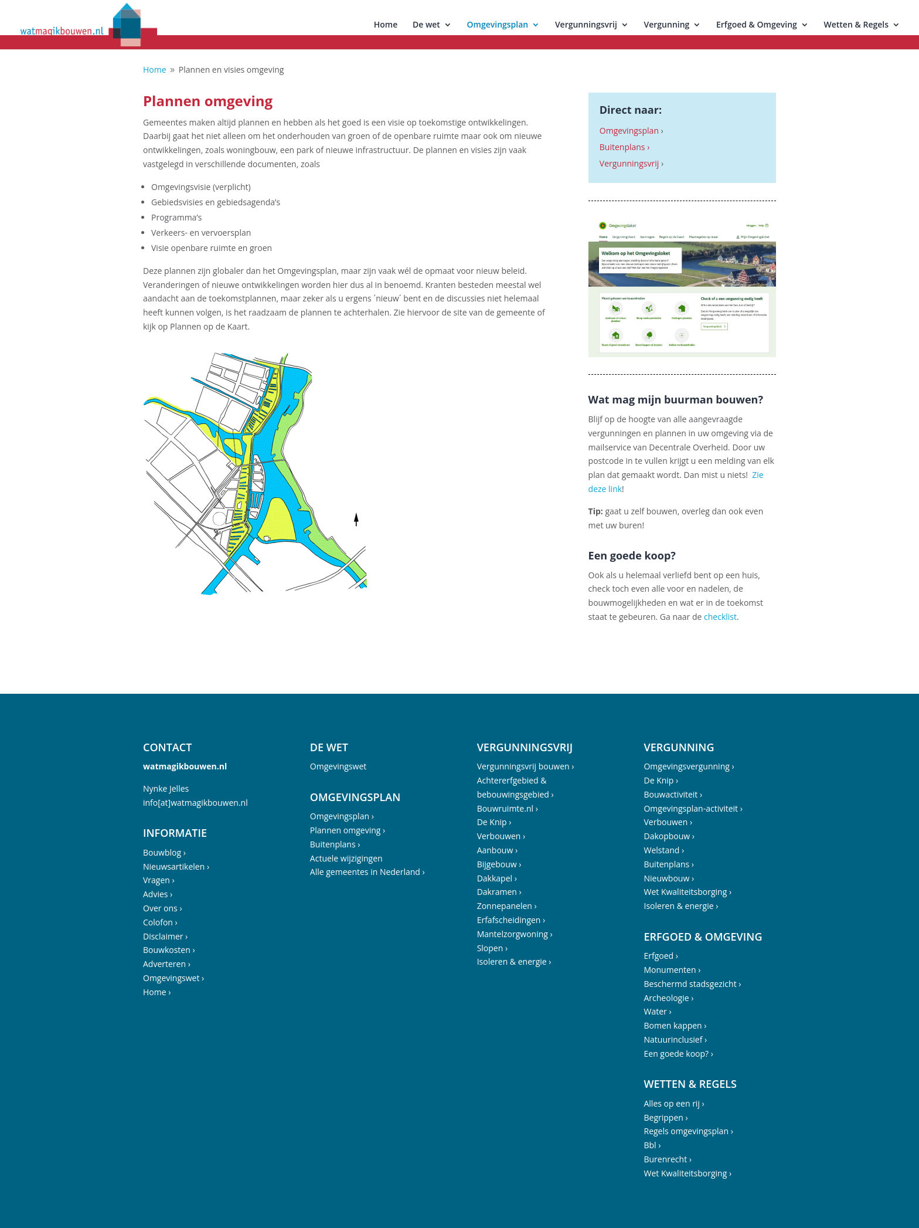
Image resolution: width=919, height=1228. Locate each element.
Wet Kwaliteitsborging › (687, 891)
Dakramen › (499, 891)
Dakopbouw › (669, 836)
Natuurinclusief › (675, 1039)
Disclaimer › (165, 936)
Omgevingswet (338, 766)
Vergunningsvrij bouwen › (525, 766)
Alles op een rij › (674, 1103)
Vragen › (159, 880)
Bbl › (652, 1145)
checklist (719, 616)
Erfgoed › (661, 955)
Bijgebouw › (499, 864)
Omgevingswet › (173, 977)
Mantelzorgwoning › (515, 933)
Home (386, 25)
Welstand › (664, 850)
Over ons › (162, 908)
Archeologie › (668, 997)
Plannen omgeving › (347, 830)
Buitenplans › (625, 146)
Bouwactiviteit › (673, 794)
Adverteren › (166, 963)
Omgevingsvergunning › (689, 766)
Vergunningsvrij (586, 25)
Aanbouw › (497, 850)
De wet (426, 25)
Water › (657, 1011)
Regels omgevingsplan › (688, 1131)
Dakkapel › (497, 878)
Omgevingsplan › (342, 816)
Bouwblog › (164, 852)
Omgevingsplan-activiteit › (693, 808)
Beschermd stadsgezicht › (692, 983)
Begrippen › (665, 1117)
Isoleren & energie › (514, 961)
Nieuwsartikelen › (176, 866)
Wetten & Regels (856, 25)
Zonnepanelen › (507, 905)
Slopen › (492, 948)
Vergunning (667, 25)
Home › (157, 992)
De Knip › (494, 821)
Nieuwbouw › (669, 878)
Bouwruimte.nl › (507, 808)
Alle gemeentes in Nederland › (367, 871)
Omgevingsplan (498, 25)
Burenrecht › (668, 1159)
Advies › (157, 894)
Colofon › (160, 922)
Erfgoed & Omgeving (756, 25)
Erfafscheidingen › (511, 919)
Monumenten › (672, 969)
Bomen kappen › (675, 1025)
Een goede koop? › (678, 1053)
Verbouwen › (501, 836)
